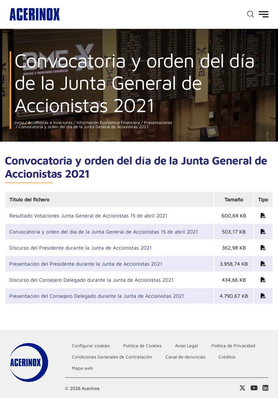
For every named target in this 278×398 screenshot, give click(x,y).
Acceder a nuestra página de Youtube (254, 388)
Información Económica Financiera (107, 122)
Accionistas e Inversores (49, 122)
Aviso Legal (186, 345)
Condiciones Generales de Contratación (112, 356)
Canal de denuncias (185, 356)
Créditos (227, 356)
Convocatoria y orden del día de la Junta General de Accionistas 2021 (82, 127)
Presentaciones (157, 122)
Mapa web (82, 368)
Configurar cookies (91, 345)
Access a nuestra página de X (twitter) (242, 388)
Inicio (19, 122)
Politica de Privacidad (233, 345)
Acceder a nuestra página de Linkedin (265, 388)
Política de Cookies (142, 345)
